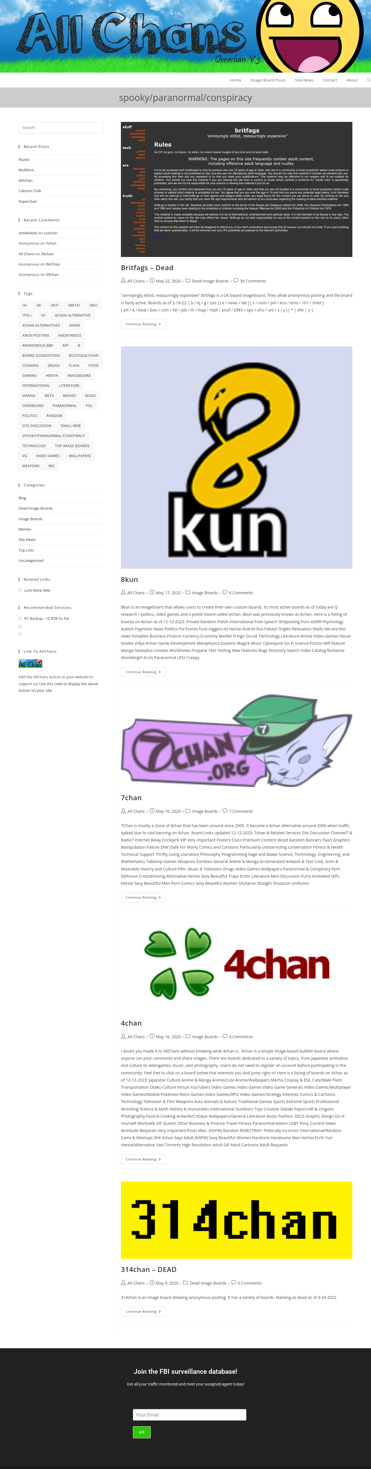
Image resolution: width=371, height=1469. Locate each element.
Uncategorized (31, 560)
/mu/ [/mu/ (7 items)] (93, 305)
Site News (27, 539)
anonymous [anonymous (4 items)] (69, 335)
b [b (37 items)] (79, 345)
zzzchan (51, 232)
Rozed (24, 159)
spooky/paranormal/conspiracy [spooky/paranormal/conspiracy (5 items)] (53, 435)
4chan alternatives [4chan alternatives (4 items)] (41, 325)
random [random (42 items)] (54, 415)
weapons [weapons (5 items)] (31, 465)
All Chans (136, 281)
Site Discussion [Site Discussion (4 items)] (37, 425)
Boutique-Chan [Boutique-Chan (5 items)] (84, 355)
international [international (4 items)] (36, 385)
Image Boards (205, 592)
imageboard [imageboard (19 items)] (79, 375)
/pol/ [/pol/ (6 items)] (27, 315)
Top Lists (26, 550)
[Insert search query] (61, 127)
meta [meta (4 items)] (49, 395)
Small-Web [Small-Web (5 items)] (70, 425)
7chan (131, 797)
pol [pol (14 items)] (89, 405)
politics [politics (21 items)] (30, 415)
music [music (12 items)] (90, 395)
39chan (47, 253)
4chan (131, 1023)
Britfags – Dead (147, 267)
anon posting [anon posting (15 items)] (35, 335)
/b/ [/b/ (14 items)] (39, 305)
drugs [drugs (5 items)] (54, 365)
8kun (129, 579)
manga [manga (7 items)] (29, 395)
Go (142, 1432)
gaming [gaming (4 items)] (29, 375)
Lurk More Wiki (37, 590)
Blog (22, 497)
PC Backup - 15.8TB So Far (46, 618)
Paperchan (28, 201)
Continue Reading (146, 322)
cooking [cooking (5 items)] (30, 365)
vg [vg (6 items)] (24, 455)
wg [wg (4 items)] (51, 465)
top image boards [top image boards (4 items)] (72, 445)
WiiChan (53, 264)
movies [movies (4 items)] (69, 395)
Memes (25, 529)
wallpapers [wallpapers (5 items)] (80, 455)
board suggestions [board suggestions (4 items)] (41, 355)
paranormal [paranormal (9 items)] (65, 405)
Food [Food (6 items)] (94, 365)
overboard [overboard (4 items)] (33, 405)
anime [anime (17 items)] (74, 325)
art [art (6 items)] (65, 345)
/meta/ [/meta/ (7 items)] (74, 305)
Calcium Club (30, 190)
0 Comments (250, 1283)
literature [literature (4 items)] (69, 385)
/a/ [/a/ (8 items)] (25, 305)
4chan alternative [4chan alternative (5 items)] (73, 315)
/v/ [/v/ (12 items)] (43, 315)
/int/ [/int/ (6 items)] (54, 305)
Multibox (26, 169)
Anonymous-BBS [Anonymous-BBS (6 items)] (37, 345)
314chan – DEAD (149, 1269)
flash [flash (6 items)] (74, 365)
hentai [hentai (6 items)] (52, 375)
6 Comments (241, 592)
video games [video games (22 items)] (48, 455)
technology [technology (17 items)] (34, 445)
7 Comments (241, 811)
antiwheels (28, 232)
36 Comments (253, 281)
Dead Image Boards (210, 281)
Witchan (26, 180)
